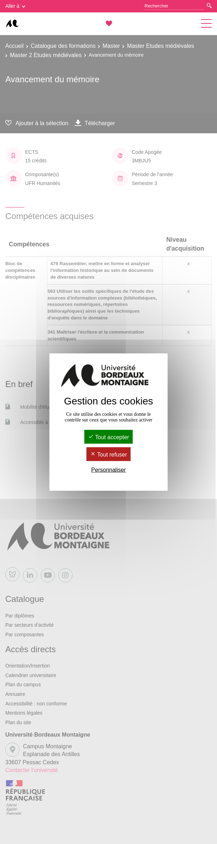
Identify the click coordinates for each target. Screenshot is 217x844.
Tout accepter (108, 437)
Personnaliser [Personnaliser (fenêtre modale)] (108, 470)
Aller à (15, 6)
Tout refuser (108, 455)
